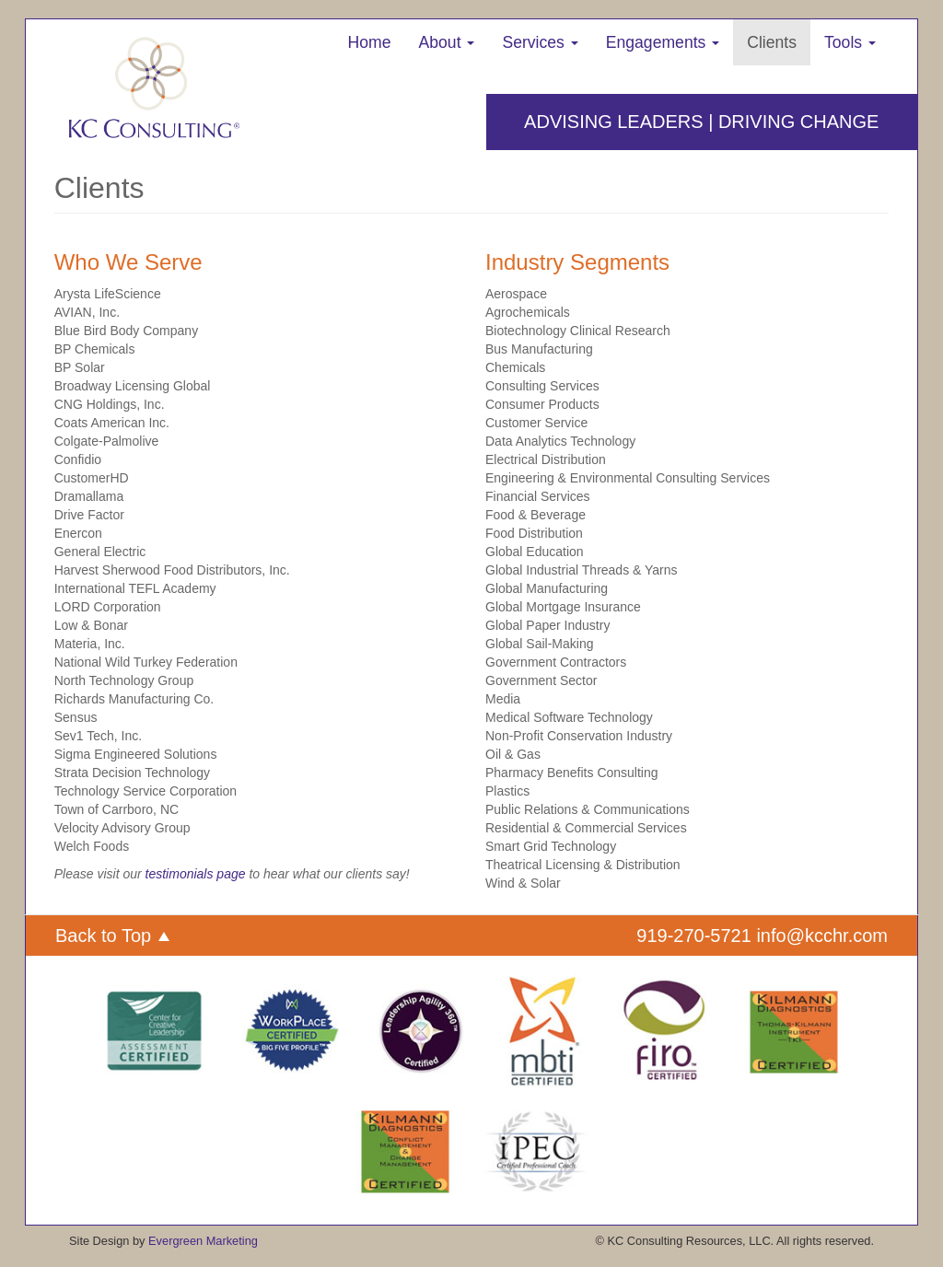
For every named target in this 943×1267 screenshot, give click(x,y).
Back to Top (112, 935)
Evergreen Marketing (203, 1241)
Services (539, 42)
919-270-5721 (693, 935)
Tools (850, 42)
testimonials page (196, 873)
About (447, 42)
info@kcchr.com (822, 935)
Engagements (662, 42)
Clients (772, 42)
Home (369, 42)
